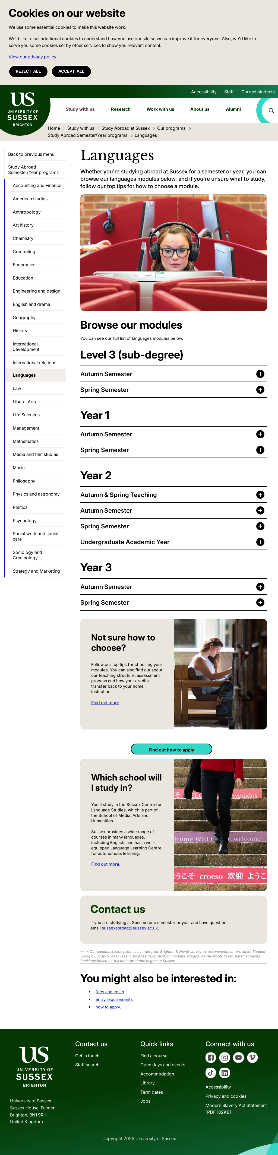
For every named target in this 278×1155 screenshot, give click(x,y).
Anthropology (27, 212)
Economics (24, 264)
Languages (24, 375)
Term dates (151, 1092)
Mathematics (26, 441)
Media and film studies (35, 454)
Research (121, 109)
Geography (24, 317)
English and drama (31, 304)
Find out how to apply (171, 750)
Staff (229, 91)
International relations (34, 362)
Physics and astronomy (36, 494)
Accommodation (157, 1074)
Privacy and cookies (226, 1096)
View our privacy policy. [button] (33, 56)
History (20, 330)
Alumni (233, 109)
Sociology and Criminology (27, 555)
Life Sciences (26, 414)
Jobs (145, 1101)
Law (17, 388)
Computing (24, 251)
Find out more (105, 702)
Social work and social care (35, 536)
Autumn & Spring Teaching (118, 494)
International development (26, 346)
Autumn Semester (106, 373)
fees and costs (110, 991)
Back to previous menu (31, 154)
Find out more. (105, 864)
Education (23, 278)
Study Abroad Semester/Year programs (33, 169)
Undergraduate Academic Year (125, 541)
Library (147, 1083)
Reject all (28, 71)
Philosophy (24, 481)
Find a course (154, 1055)
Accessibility (204, 91)
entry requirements (114, 999)
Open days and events (162, 1064)
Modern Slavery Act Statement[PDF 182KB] (236, 1109)
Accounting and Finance (37, 185)
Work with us (160, 109)
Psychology (25, 520)
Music (19, 467)
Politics (20, 507)
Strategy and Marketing (36, 571)
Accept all (71, 71)
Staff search (87, 1064)
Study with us (80, 109)
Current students (258, 91)
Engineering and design (36, 291)
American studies (30, 198)
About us (200, 109)
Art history (23, 225)
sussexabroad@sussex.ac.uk (130, 928)
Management (26, 428)
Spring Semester (104, 389)
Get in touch (87, 1055)
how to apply (108, 1007)
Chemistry (23, 238)
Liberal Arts (24, 401)
